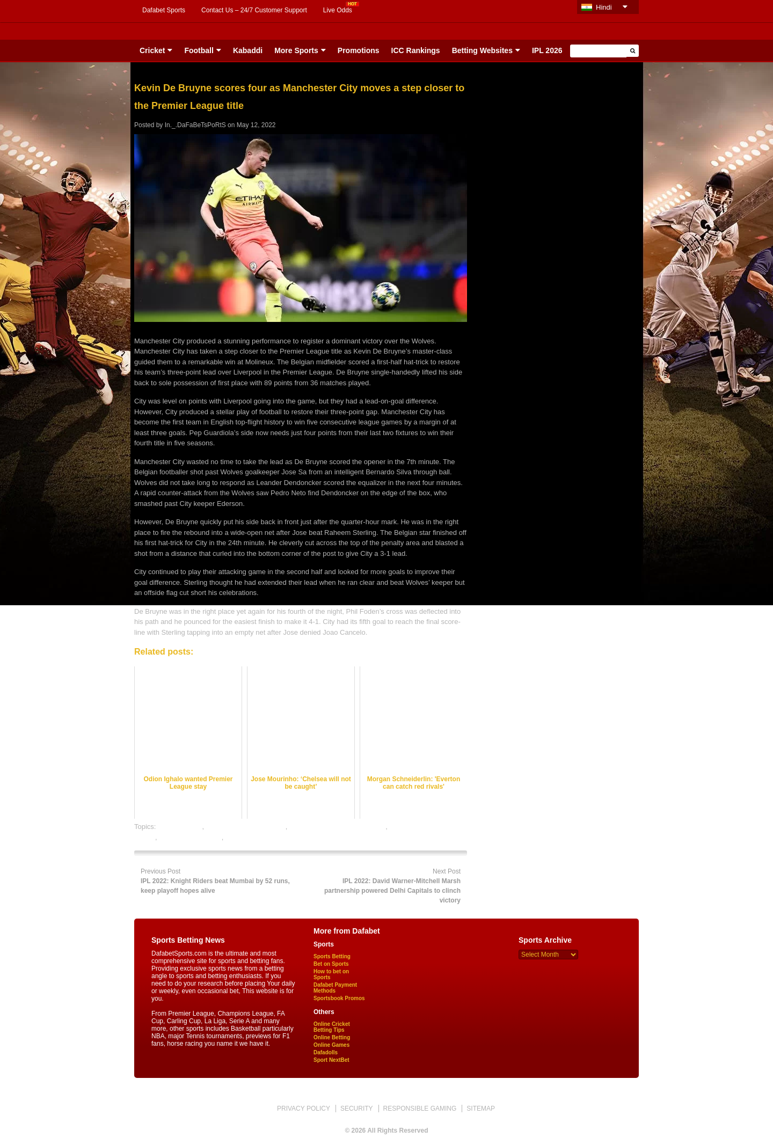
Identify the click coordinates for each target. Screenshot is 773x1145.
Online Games (331, 1045)
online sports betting (190, 837)
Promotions (359, 50)
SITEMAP (480, 1108)
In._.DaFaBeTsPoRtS (195, 125)
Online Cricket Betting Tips (331, 1027)
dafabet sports (180, 827)
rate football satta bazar (261, 837)
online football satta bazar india (337, 827)
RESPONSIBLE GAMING (420, 1108)
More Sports (296, 50)
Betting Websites (482, 50)
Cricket (152, 50)
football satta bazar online (246, 827)
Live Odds (337, 10)
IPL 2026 (547, 50)
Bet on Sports (331, 964)
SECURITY (356, 1108)
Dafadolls (325, 1052)
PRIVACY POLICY (303, 1108)
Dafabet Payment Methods (335, 988)
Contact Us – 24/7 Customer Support (254, 10)
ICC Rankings (415, 50)
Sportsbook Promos (339, 998)
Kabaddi (247, 50)
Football (198, 50)
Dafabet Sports (163, 10)
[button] (632, 51)
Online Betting (331, 1037)
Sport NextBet (331, 1060)
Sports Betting (332, 956)
